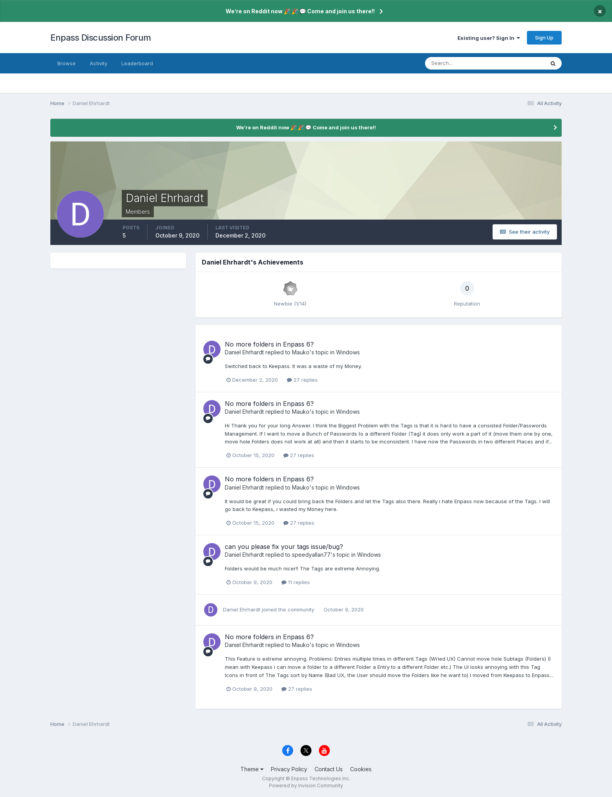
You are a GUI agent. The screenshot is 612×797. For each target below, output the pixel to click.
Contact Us (329, 769)
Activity (98, 63)
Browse (66, 63)
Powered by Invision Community (306, 785)
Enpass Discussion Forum (100, 37)
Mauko (301, 352)
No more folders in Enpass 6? (269, 344)
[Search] (459, 63)
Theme (251, 769)
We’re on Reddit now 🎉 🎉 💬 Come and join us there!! (300, 11)
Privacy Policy (289, 769)
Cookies (361, 769)
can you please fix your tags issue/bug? (284, 546)
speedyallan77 (311, 554)
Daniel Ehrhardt (244, 352)
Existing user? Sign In (488, 38)
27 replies (302, 380)
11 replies (295, 582)
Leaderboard (137, 63)
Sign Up (544, 37)
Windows (348, 352)
